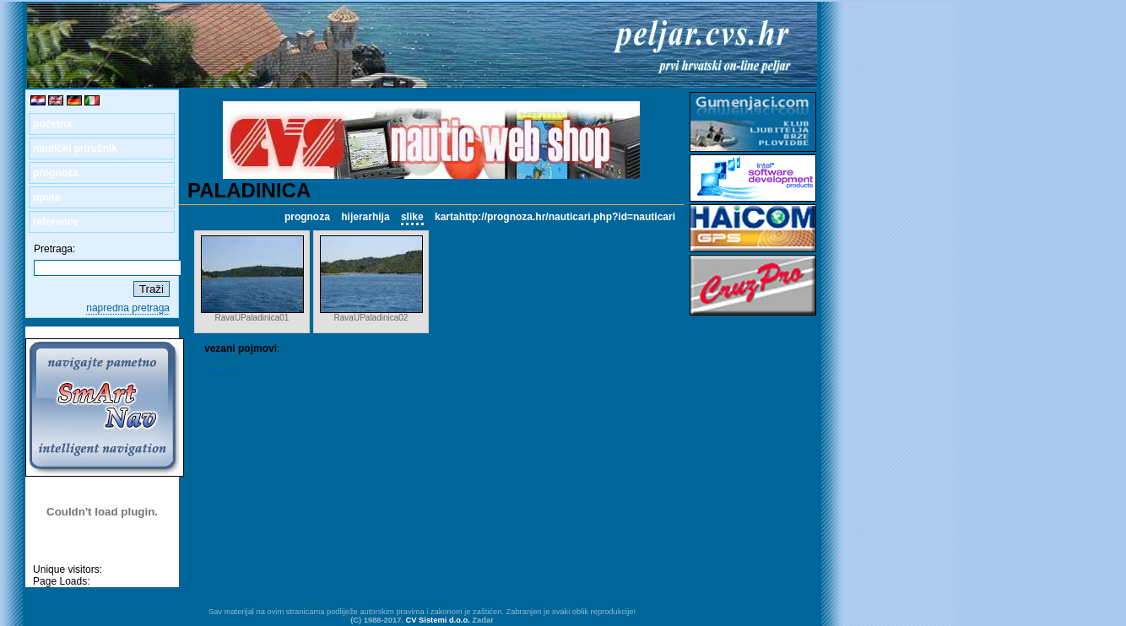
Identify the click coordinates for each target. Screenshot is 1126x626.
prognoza (55, 173)
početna (52, 124)
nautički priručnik (75, 148)
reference (55, 222)
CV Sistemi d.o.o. (438, 620)
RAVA (217, 364)
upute (47, 197)
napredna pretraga (128, 308)
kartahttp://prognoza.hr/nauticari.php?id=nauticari (555, 217)
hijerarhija (365, 217)
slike (412, 217)
